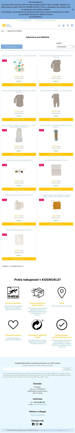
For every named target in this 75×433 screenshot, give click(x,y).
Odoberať (67, 369)
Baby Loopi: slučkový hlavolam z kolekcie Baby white (19, 56)
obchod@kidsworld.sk (25, 20)
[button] (59, 25)
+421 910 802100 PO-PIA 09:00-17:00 (46, 20)
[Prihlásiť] (63, 25)
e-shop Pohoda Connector (52, 430)
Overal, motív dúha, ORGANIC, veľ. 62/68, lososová (56, 90)
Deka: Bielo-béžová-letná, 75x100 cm (56, 160)
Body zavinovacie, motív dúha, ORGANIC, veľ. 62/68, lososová (19, 91)
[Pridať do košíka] (19, 84)
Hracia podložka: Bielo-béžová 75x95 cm (19, 230)
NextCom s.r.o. (65, 430)
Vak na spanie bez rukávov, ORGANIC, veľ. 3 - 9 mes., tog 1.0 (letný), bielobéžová (19, 126)
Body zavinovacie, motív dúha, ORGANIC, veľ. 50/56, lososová (56, 56)
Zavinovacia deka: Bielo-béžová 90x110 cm (19, 195)
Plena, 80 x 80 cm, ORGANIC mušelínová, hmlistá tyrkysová (56, 126)
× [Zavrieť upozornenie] (73, 9)
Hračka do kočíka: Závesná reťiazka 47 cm (19, 160)
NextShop (41, 430)
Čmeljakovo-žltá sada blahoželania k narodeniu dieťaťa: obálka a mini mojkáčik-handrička (56, 195)
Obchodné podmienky (37, 415)
